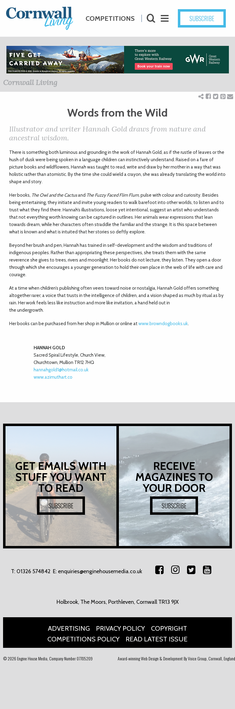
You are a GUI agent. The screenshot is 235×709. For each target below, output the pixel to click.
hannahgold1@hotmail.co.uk (61, 370)
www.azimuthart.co (53, 377)
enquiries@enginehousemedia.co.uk (100, 571)
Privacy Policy (120, 628)
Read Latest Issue (157, 639)
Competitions (110, 16)
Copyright (169, 628)
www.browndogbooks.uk (163, 323)
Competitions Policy (83, 639)
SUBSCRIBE (61, 505)
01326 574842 (33, 571)
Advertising (69, 628)
